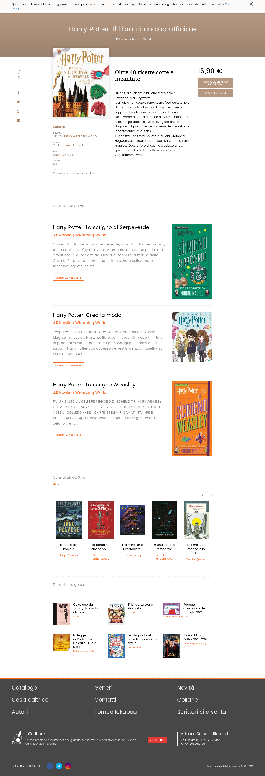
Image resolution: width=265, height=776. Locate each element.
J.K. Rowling (132, 555)
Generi (103, 688)
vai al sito (157, 740)
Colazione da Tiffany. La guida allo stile (85, 608)
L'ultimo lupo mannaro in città (196, 549)
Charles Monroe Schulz (175, 617)
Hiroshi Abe (164, 558)
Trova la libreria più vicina (215, 83)
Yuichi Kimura (164, 555)
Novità (185, 688)
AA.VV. (76, 617)
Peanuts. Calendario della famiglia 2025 (195, 608)
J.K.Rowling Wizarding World (132, 39)
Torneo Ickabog (115, 712)
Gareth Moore (135, 647)
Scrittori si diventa (201, 712)
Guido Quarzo (196, 559)
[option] (69, 529)
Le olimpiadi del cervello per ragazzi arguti (142, 639)
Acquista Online (215, 93)
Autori (20, 712)
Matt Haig (100, 555)
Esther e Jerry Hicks (83, 651)
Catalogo (24, 688)
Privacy (209, 766)
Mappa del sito (222, 766)
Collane (187, 700)
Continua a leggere (68, 278)
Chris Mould (100, 558)
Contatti (105, 700)
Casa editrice (30, 700)
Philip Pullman (69, 555)
